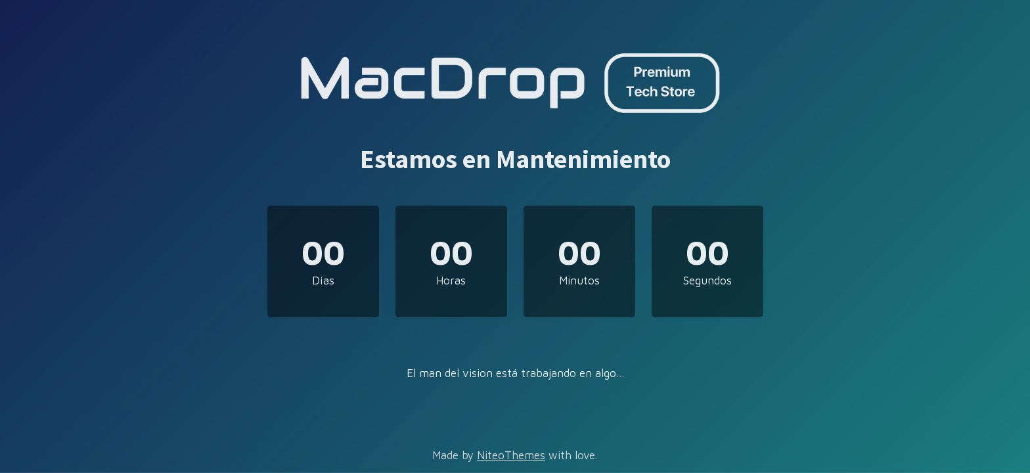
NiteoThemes (511, 455)
